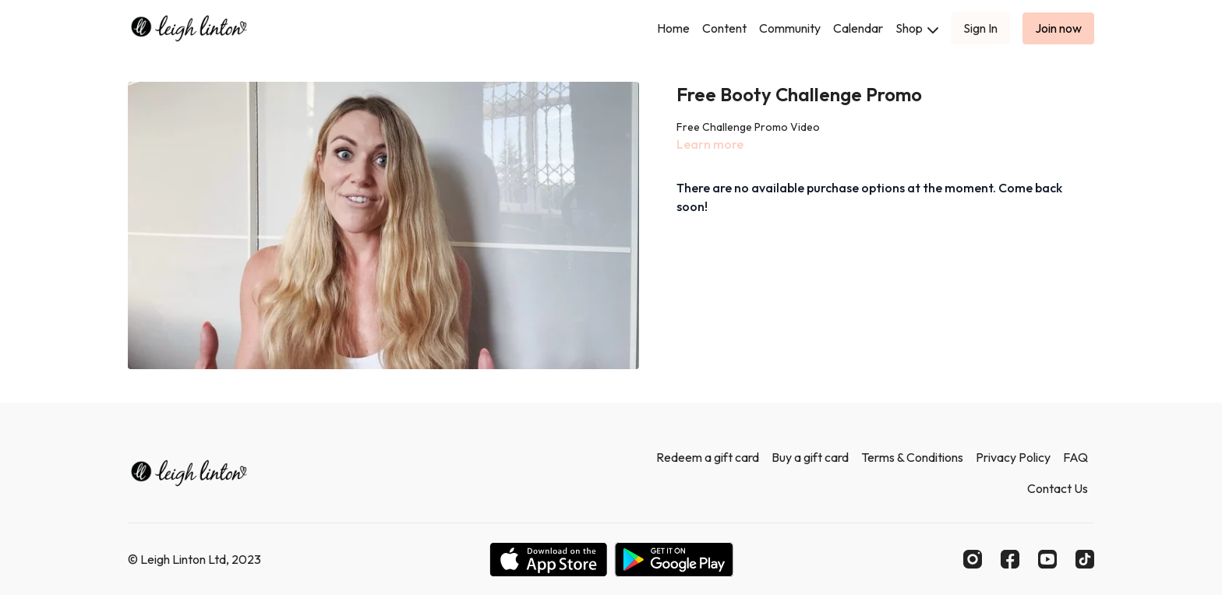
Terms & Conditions (912, 457)
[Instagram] (972, 559)
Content (724, 28)
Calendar (858, 28)
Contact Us (1057, 488)
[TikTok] (1084, 559)
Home (673, 28)
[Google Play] (674, 559)
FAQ (1075, 457)
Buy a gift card (810, 457)
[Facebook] (1010, 559)
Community (790, 28)
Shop (916, 28)
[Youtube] (1047, 559)
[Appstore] (548, 559)
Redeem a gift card (707, 457)
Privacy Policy (1013, 457)
